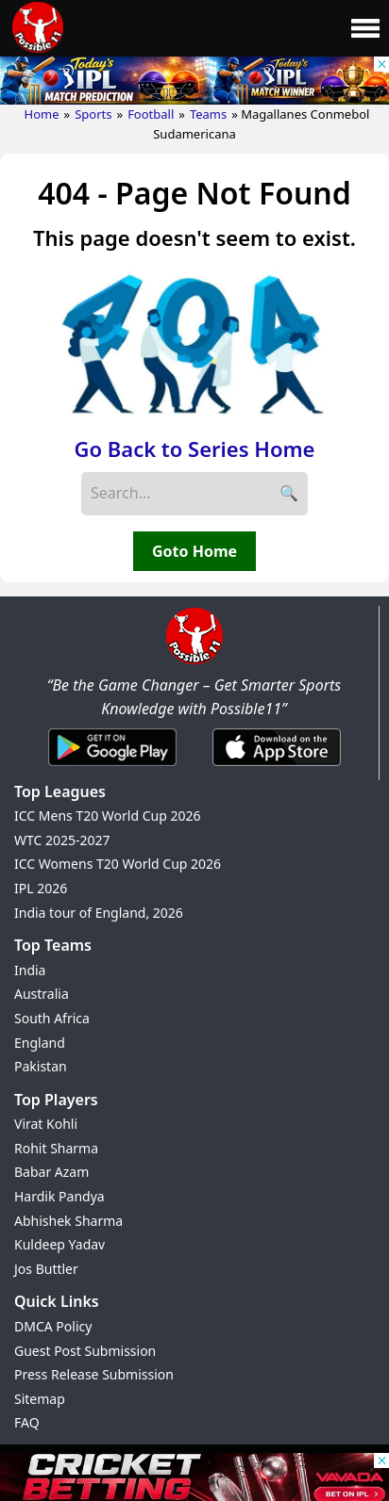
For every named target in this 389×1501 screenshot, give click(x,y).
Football (150, 114)
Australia (41, 994)
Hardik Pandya (59, 1196)
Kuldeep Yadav (59, 1244)
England (39, 1043)
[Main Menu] (365, 28)
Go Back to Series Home (195, 448)
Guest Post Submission (85, 1351)
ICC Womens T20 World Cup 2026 (117, 864)
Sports (93, 114)
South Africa (52, 1018)
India (29, 970)
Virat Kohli (45, 1124)
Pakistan (40, 1066)
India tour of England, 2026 (98, 913)
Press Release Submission (94, 1374)
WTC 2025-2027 (62, 840)
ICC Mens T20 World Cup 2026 (107, 815)
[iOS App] (276, 767)
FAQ (27, 1422)
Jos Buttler (46, 1269)
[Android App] (112, 767)
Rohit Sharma (56, 1148)
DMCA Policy (53, 1326)
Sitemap (39, 1399)
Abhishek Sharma (68, 1221)
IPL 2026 (40, 888)
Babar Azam (51, 1172)
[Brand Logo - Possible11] (194, 660)
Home (42, 114)
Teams (208, 114)
